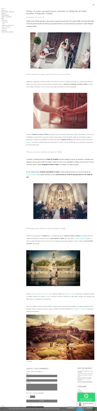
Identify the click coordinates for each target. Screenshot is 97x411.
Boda (3, 23)
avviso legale (41, 393)
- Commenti (39, 17)
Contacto (4, 30)
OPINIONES (5, 15)
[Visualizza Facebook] (2, 406)
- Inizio (78, 389)
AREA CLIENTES (6, 17)
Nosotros (4, 10)
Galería (3, 13)
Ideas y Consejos (6, 27)
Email (27, 378)
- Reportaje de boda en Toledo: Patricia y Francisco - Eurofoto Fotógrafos (84, 378)
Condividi (29, 361)
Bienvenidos (5, 22)
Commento (28, 382)
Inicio (3, 8)
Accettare (80, 410)
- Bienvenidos (80, 392)
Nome (27, 373)
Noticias (4, 28)
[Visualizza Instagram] (3, 406)
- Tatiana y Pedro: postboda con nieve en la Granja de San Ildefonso (85, 382)
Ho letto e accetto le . (35, 393)
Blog (2, 18)
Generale (4, 20)
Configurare (80, 407)
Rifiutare (89, 407)
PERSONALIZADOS (7, 32)
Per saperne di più (71, 407)
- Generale (79, 390)
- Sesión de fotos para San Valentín (85, 373)
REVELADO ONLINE (7, 12)
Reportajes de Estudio (7, 25)
